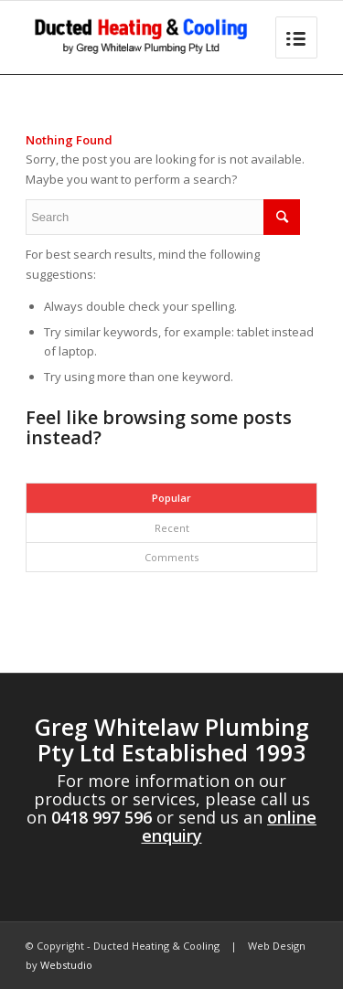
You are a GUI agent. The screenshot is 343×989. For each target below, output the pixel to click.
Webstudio (66, 965)
